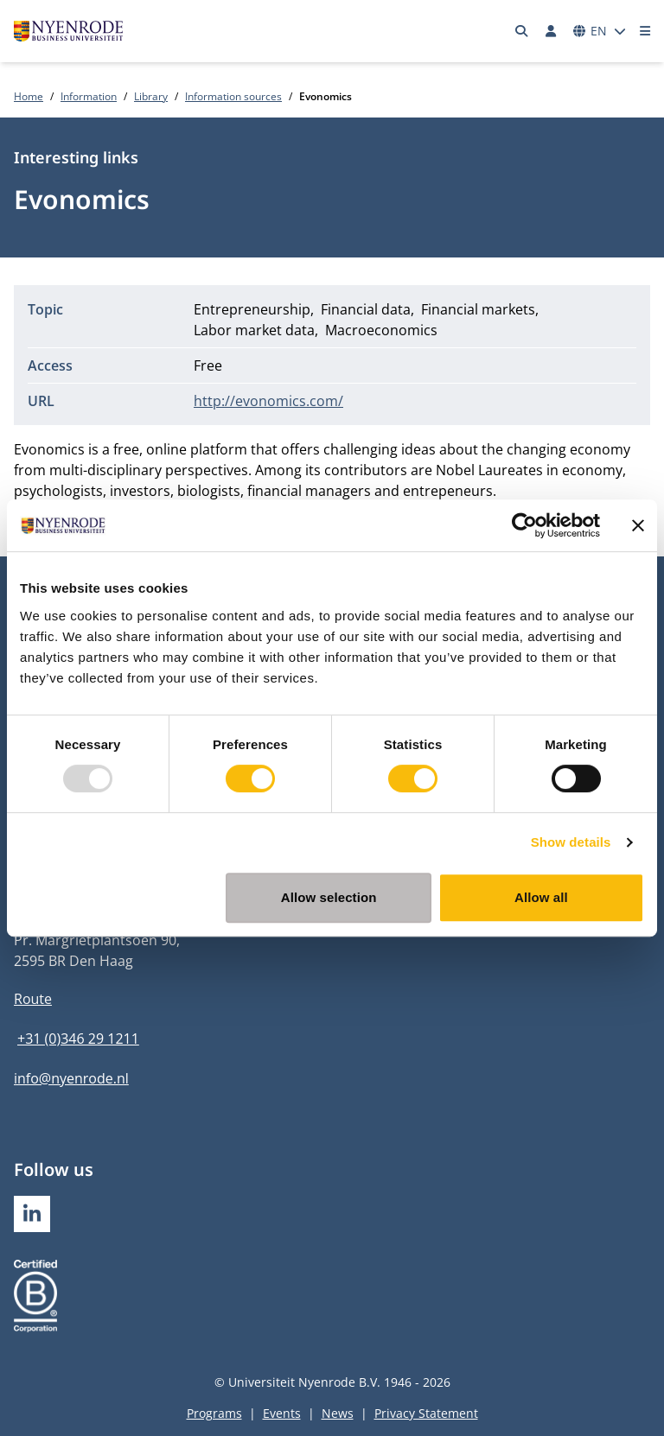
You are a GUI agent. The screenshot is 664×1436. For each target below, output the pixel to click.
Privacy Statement (426, 1413)
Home (28, 96)
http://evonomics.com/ (268, 400)
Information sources (233, 96)
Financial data (366, 309)
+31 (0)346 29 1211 (78, 1038)
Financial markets (478, 309)
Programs (214, 1413)
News (338, 1413)
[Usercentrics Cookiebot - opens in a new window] (524, 525)
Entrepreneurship (252, 309)
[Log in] (551, 31)
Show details (571, 842)
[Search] (522, 31)
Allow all (541, 897)
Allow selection (329, 897)
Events (282, 1413)
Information (89, 96)
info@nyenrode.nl (71, 1078)
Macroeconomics (381, 330)
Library (151, 96)
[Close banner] (638, 525)
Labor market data (254, 330)
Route (33, 998)
